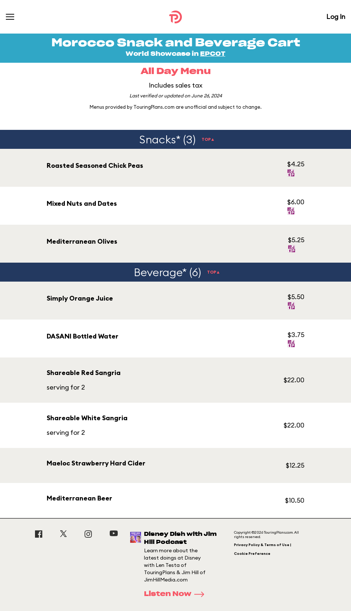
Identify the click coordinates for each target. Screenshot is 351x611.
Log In (335, 16)
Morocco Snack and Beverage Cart (175, 43)
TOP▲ (208, 139)
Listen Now (176, 594)
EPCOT (212, 54)
